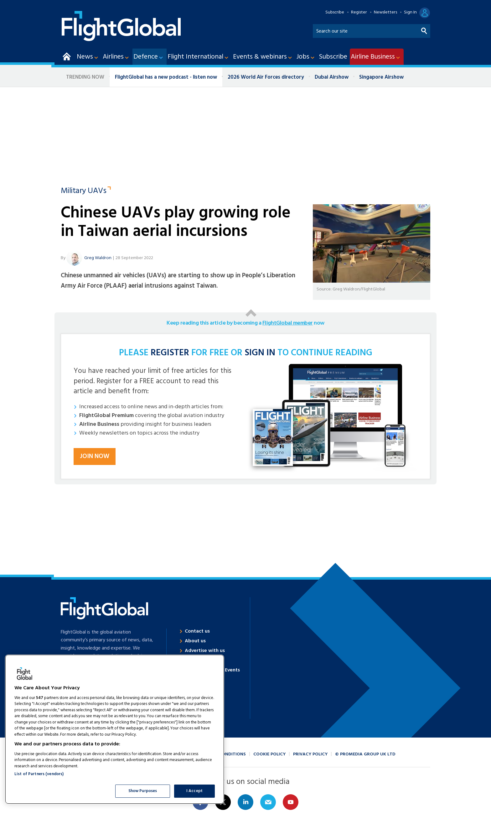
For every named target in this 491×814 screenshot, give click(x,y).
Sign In (410, 12)
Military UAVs (83, 191)
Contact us (197, 631)
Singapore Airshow (381, 77)
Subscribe (334, 12)
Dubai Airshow (332, 77)
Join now (94, 456)
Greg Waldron (97, 258)
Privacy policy (310, 754)
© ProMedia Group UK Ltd (365, 754)
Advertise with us (205, 651)
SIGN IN (260, 353)
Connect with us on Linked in (245, 802)
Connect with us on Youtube (290, 802)
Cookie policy (269, 754)
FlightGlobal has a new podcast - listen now (166, 77)
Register (359, 12)
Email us (268, 802)
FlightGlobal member (287, 323)
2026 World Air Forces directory (266, 77)
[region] (114, 729)
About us (195, 641)
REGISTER (170, 353)
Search (424, 29)
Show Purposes (142, 791)
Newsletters (385, 12)
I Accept (194, 791)
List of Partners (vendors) (39, 774)
